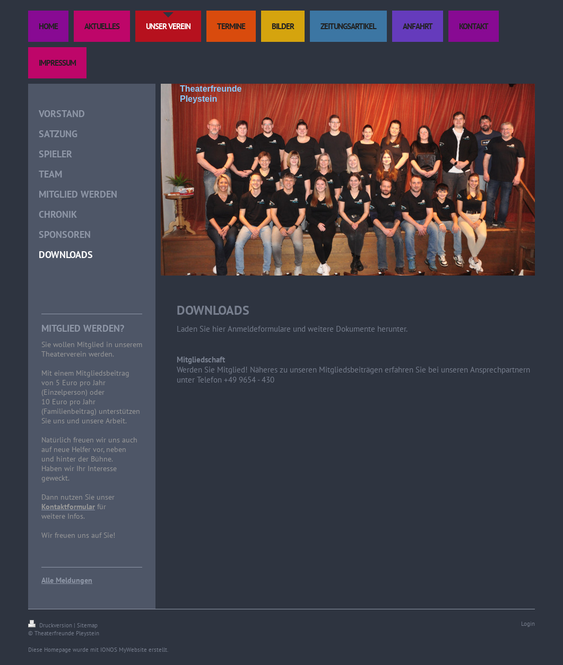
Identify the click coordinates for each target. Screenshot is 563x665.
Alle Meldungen (66, 580)
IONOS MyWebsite (123, 649)
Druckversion (51, 625)
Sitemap (87, 625)
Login (528, 623)
